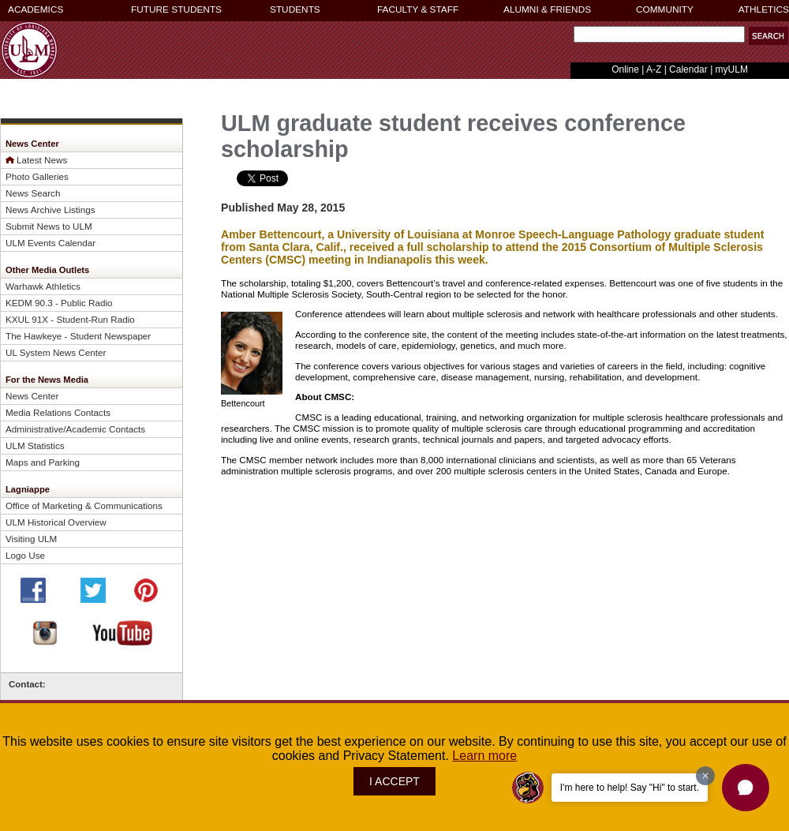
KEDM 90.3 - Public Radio (59, 303)
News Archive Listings (50, 209)
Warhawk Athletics (43, 286)
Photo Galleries (37, 176)
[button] (745, 787)
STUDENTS (295, 9)
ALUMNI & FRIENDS (547, 9)
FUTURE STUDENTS (176, 9)
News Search (33, 193)
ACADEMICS (35, 9)
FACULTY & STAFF (417, 9)
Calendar (688, 69)
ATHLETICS (764, 9)
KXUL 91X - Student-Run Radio (70, 319)
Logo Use (25, 555)
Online (625, 69)
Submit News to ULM (49, 226)
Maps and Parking (43, 462)
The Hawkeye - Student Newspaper (78, 336)
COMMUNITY (665, 9)
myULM (732, 69)
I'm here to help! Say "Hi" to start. (629, 787)
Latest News (42, 160)
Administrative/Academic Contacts (75, 429)
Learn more (484, 755)
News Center (32, 396)
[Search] (659, 34)
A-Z (653, 69)
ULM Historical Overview (56, 522)
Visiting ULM (31, 538)
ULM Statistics (35, 445)
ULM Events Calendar (50, 243)
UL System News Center (56, 352)
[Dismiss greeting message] (705, 775)
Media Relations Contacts (58, 412)
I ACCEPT (394, 781)
